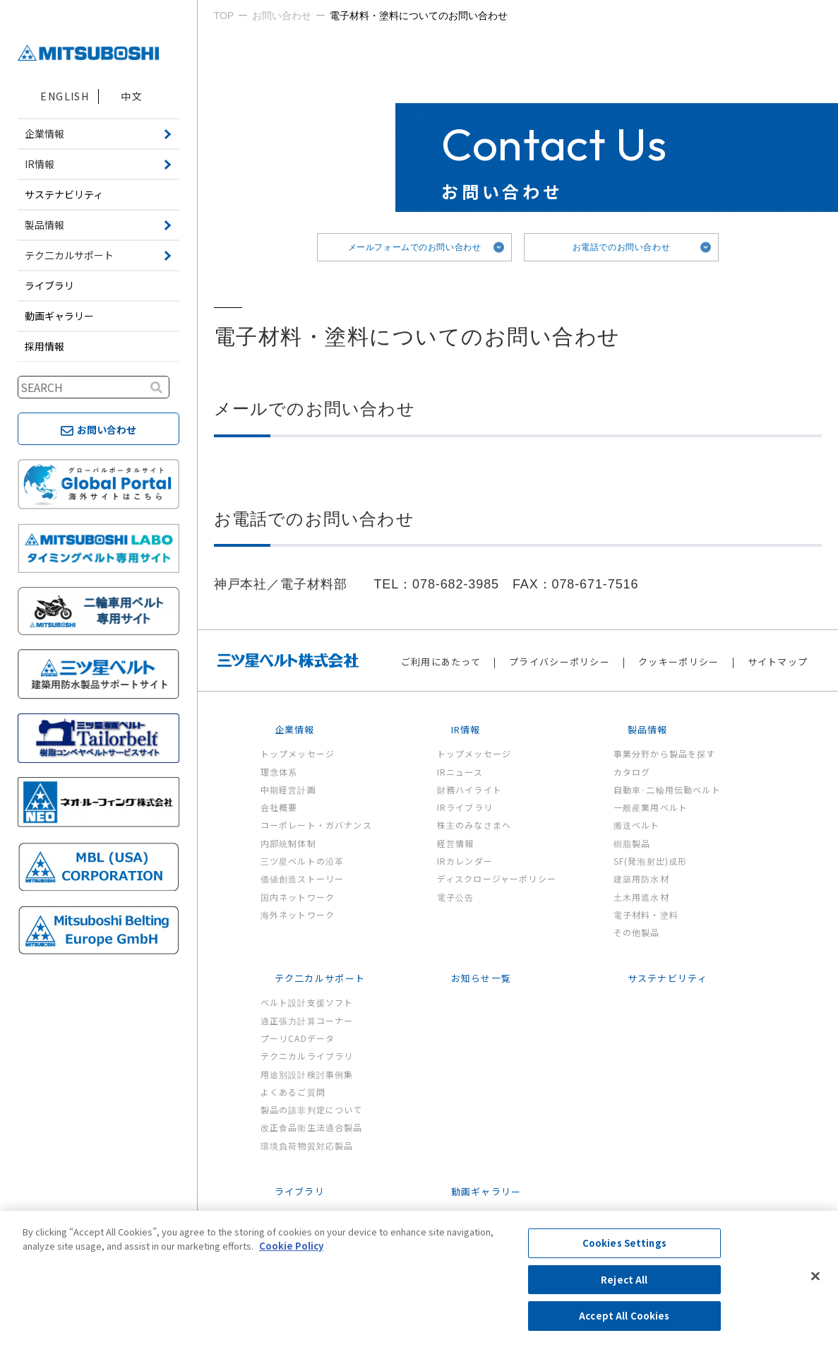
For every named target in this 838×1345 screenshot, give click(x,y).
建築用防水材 (641, 878)
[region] (419, 1278)
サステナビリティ (64, 194)
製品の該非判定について (312, 1109)
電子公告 (455, 897)
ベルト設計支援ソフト (307, 1002)
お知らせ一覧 (481, 978)
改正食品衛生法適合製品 (312, 1127)
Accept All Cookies (624, 1315)
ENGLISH (64, 96)
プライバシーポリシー (559, 661)
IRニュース (460, 772)
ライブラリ (49, 285)
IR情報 (466, 729)
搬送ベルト (636, 825)
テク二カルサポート (320, 978)
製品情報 (648, 729)
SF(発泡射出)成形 (650, 861)
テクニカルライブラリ (307, 1056)
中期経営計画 (288, 789)
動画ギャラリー (59, 316)
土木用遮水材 (641, 897)
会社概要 (279, 807)
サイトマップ (778, 661)
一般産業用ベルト (650, 807)
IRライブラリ (465, 807)
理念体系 (279, 772)
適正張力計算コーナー (307, 1020)
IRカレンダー (465, 861)
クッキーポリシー (678, 661)
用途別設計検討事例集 (307, 1074)
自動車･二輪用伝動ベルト (667, 789)
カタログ (632, 772)
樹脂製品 (632, 843)
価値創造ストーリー (303, 878)
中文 (132, 96)
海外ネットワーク (298, 914)
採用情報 (44, 346)
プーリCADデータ (298, 1038)
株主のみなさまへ (474, 825)
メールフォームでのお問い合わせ (414, 247)
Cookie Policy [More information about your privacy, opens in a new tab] (291, 1245)
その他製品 (636, 932)
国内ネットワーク (298, 897)
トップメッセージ (298, 753)
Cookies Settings (624, 1243)
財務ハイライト (469, 789)
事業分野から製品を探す (664, 753)
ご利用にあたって (441, 661)
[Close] (815, 1276)
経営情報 (455, 843)
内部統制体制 (288, 843)
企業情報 (295, 729)
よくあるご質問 (293, 1092)
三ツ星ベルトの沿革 (303, 861)
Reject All (624, 1279)
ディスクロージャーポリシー (497, 878)
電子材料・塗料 (645, 914)
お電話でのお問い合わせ (622, 247)
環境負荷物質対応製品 (307, 1145)
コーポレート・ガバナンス (316, 825)
